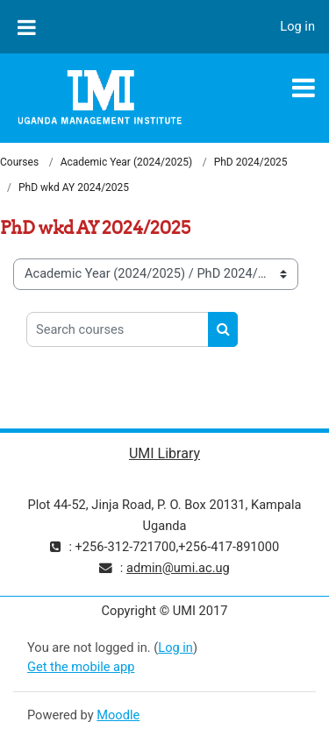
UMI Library (164, 453)
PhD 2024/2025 (251, 162)
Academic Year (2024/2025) (126, 162)
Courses (19, 162)
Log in (297, 26)
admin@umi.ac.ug (178, 568)
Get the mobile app (80, 667)
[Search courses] (117, 329)
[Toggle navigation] (303, 87)
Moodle (118, 715)
